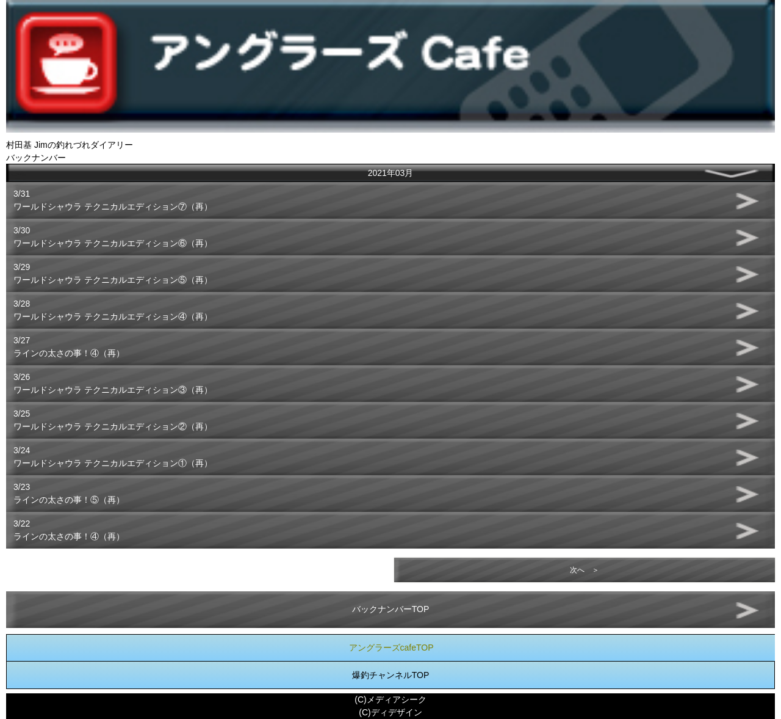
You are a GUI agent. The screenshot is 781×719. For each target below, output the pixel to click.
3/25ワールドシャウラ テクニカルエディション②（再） (112, 420)
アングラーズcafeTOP (391, 647)
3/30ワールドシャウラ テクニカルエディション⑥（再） (112, 236)
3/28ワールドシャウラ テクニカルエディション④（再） (112, 310)
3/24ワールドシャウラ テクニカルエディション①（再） (112, 456)
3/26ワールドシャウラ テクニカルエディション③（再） (112, 383)
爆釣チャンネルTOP (391, 675)
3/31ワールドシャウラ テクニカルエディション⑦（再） (112, 200)
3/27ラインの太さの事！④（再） (68, 346)
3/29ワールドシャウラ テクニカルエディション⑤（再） (112, 273)
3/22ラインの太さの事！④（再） (68, 530)
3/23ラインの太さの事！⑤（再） (68, 493)
